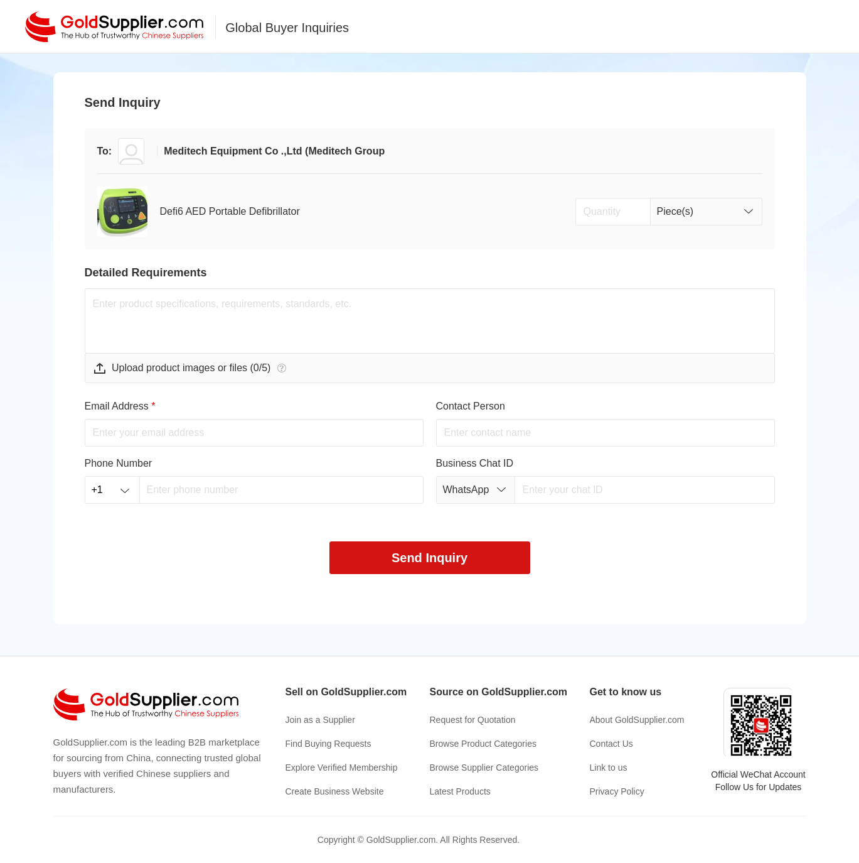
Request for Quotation (473, 720)
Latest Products (460, 791)
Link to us (608, 768)
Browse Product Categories (483, 744)
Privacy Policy (617, 791)
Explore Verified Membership (341, 768)
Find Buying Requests (328, 744)
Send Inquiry (429, 558)
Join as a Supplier (320, 720)
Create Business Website (334, 791)
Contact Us (611, 744)
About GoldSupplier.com (637, 720)
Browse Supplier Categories (484, 768)
